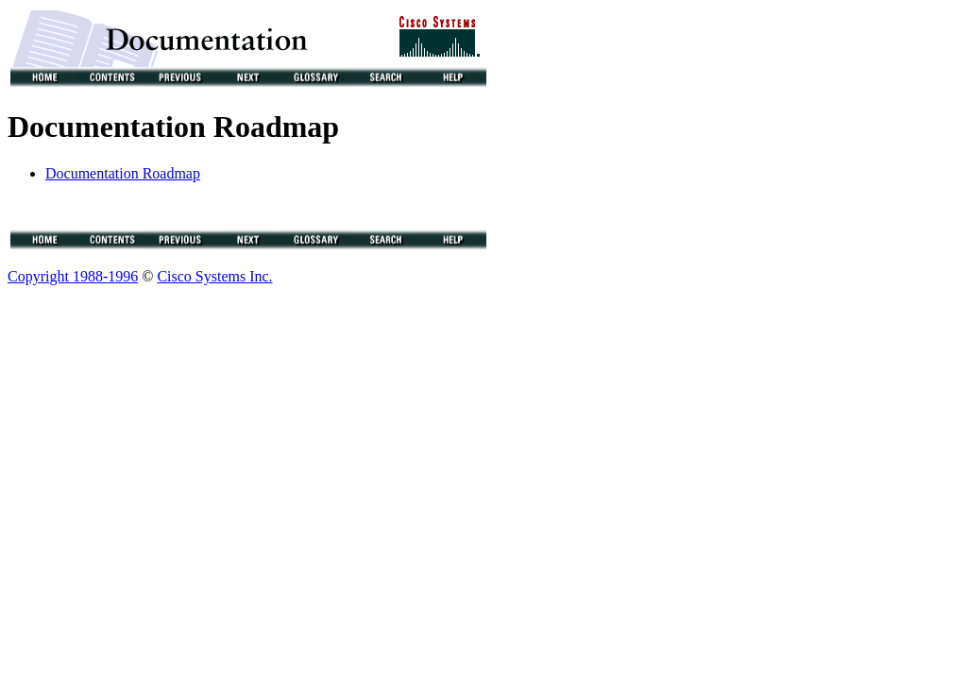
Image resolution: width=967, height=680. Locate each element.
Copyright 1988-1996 (73, 279)
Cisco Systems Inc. (214, 279)
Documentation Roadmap (122, 173)
